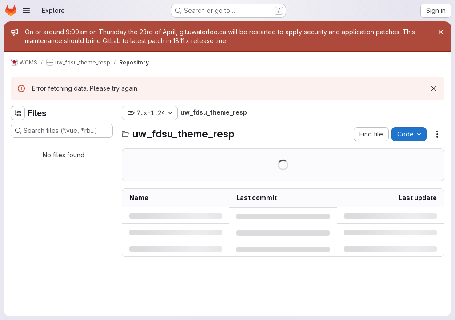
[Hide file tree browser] (18, 113)
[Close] (440, 32)
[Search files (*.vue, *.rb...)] (62, 131)
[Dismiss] (433, 88)
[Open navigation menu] (26, 11)
